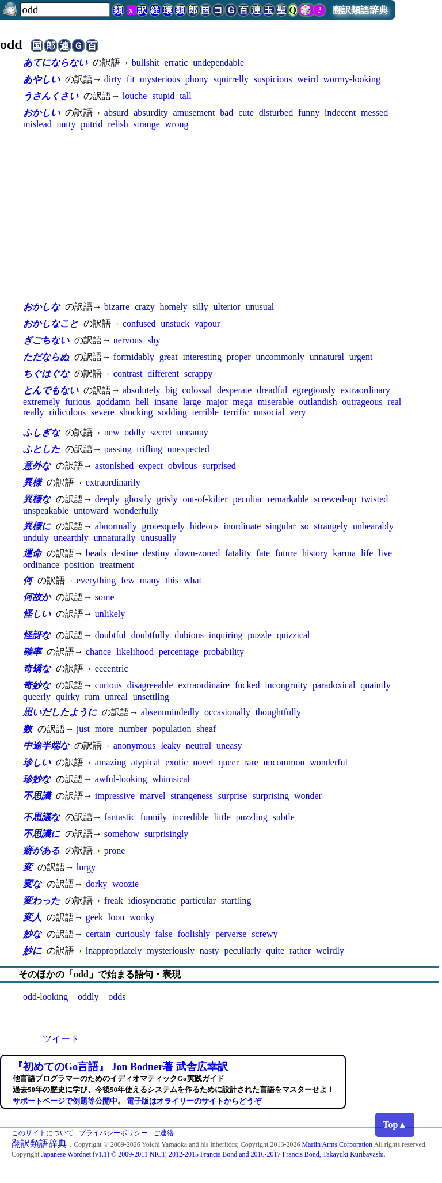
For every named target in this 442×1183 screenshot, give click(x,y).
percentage (179, 652)
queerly (37, 697)
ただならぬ (46, 357)
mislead (37, 124)
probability (224, 652)
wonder (308, 796)
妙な (32, 934)
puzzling (252, 817)
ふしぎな (41, 432)
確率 (32, 652)
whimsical (171, 779)
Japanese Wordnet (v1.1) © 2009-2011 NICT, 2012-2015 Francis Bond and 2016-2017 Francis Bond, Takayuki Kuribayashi (212, 1154)
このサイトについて (43, 1133)
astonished (114, 466)
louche (135, 96)
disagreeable (150, 685)
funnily (153, 817)
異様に (37, 526)
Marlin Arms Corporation (337, 1144)
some (105, 597)
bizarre (116, 307)
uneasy (229, 745)
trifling (149, 449)
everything (96, 580)
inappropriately (114, 950)
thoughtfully (278, 712)
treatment (116, 565)
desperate (234, 390)
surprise (232, 796)
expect (151, 466)
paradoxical (334, 685)
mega (243, 402)
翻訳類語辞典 (360, 10)
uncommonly (280, 357)
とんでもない (50, 390)
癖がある (41, 850)
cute (246, 112)
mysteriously (171, 950)
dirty (112, 79)
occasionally (227, 712)
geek (94, 917)
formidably (133, 357)
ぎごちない (46, 340)
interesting (202, 357)
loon (116, 917)
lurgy (86, 867)
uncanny (192, 432)
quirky (68, 697)
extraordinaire (204, 685)
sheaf (206, 729)
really (33, 412)
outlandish (318, 402)
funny (308, 112)
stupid (163, 96)
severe (103, 412)
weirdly (330, 950)
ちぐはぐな (46, 373)
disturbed (276, 112)
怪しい (37, 614)
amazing (110, 762)
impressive (115, 796)
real (394, 402)
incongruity (286, 685)
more (104, 729)
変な (32, 884)
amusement (194, 112)
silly (200, 307)
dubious (189, 635)
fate (263, 553)
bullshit (145, 62)
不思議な (41, 817)
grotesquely (163, 526)
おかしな (41, 307)
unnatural (327, 357)
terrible (205, 412)
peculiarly (242, 950)
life (367, 553)
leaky (171, 745)
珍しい (37, 762)
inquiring (226, 635)
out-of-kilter (204, 499)
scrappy (198, 373)
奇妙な (37, 685)
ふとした (41, 449)
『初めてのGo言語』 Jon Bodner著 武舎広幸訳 (120, 1066)
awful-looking (121, 779)
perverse (230, 934)
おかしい (41, 112)
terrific (236, 412)
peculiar (247, 499)
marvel (152, 796)
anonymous (134, 745)
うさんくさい (50, 96)
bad (226, 112)
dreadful (272, 390)
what (192, 580)
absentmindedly (170, 712)
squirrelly (231, 79)
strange (147, 124)
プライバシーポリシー (113, 1133)
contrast (128, 373)
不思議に (41, 834)
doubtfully (150, 635)
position (79, 565)
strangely (331, 526)
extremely (41, 402)
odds (116, 997)
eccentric (111, 668)
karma (344, 553)
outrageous (362, 402)
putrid (91, 124)
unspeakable (45, 510)
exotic (176, 762)
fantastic (119, 817)
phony (196, 79)
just (83, 729)
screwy (264, 934)
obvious (182, 466)
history (314, 553)
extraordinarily (113, 482)
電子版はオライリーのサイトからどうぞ (194, 1101)
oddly (134, 432)
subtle (284, 817)
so (305, 526)
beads (96, 553)
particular (198, 900)
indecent (340, 112)
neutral (198, 745)
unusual (259, 307)
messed (374, 112)
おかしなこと (50, 323)
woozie (125, 884)
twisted (374, 499)
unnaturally (114, 538)
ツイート (61, 1039)
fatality (238, 553)
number (133, 729)
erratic (176, 62)
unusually (158, 538)
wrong (177, 124)
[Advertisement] (221, 214)
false (163, 934)
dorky (96, 884)
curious (108, 685)
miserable (276, 402)
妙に (32, 950)
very (297, 412)
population (171, 729)
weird (307, 79)
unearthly (71, 538)
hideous (204, 526)
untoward (91, 510)
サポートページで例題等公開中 (65, 1101)
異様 (32, 482)
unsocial (269, 412)
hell (142, 402)
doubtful (110, 635)
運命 (32, 553)
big (171, 390)
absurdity (151, 112)
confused (139, 323)
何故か (37, 597)
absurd (116, 112)
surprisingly (166, 834)
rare (251, 762)
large (192, 402)
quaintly (375, 685)
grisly (167, 499)
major (216, 402)
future (286, 553)
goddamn (113, 402)
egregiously (314, 390)
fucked (247, 685)
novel (203, 762)
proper (239, 357)
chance (98, 652)
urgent (361, 357)
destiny (156, 553)
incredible (190, 817)
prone (114, 850)
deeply (107, 499)
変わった (41, 900)
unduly (35, 538)
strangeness (191, 796)
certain (98, 934)
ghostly (137, 499)
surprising (270, 796)
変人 (32, 917)
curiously (133, 934)
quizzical (293, 635)
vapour (207, 323)
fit (131, 79)
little (222, 817)
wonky (142, 917)
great (168, 357)
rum (92, 697)
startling (236, 900)
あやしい (41, 79)
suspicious (273, 79)
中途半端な (46, 745)
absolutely (142, 390)
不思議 (37, 796)
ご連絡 (163, 1133)
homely (173, 307)
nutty (66, 124)
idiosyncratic (152, 900)
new (112, 432)
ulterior (227, 307)
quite (275, 950)
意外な (37, 466)
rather (300, 950)
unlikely (110, 614)
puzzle (259, 635)
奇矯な (37, 668)
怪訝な (37, 635)
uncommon (283, 762)
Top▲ (395, 1124)
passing (118, 449)
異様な (37, 499)
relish (118, 124)
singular (281, 526)
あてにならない (55, 62)
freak (113, 900)
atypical (146, 762)
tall (185, 96)
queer (228, 762)
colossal (197, 390)
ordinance (41, 565)
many (150, 580)
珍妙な (37, 779)
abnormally (116, 526)
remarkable (288, 499)
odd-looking (45, 997)
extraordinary (365, 390)
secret (161, 432)
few (128, 580)
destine (125, 553)
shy (153, 340)
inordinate (242, 526)
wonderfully (135, 510)
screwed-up (335, 499)
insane (166, 402)
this (171, 580)
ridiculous (67, 412)
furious (78, 402)
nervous (128, 340)
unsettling (151, 697)
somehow (121, 834)
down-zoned (197, 553)
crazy (145, 307)
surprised (219, 466)
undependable (218, 62)
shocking (136, 412)
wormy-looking (351, 79)
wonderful (329, 762)
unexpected (188, 449)
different (163, 373)
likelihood (135, 652)
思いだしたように (60, 712)
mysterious (160, 79)
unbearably (373, 526)
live (385, 553)
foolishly (193, 934)
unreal (116, 697)
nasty (209, 950)
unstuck (175, 323)
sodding (172, 412)
